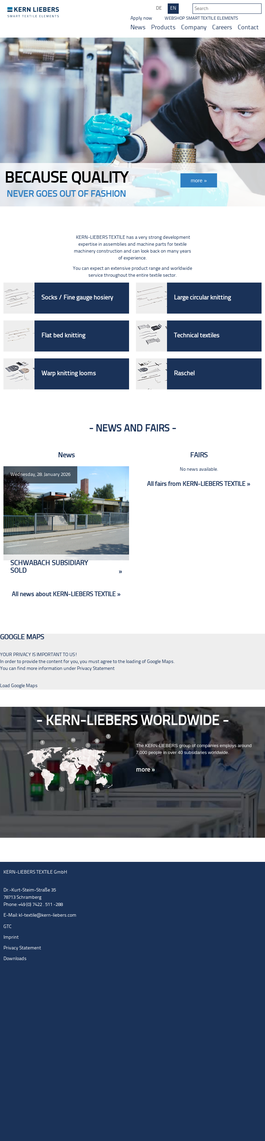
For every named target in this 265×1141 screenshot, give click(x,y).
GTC (7, 926)
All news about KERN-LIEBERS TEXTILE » (66, 594)
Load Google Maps (19, 686)
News (138, 27)
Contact (248, 27)
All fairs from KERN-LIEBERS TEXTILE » (198, 484)
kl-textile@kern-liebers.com (47, 915)
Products (163, 27)
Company (194, 27)
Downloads (15, 958)
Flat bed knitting (63, 336)
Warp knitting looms (68, 373)
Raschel (184, 373)
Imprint (11, 937)
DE (159, 8)
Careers (222, 27)
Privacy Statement (96, 668)
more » (145, 770)
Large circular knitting (202, 298)
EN (173, 8)
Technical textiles (196, 336)
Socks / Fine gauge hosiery (77, 298)
